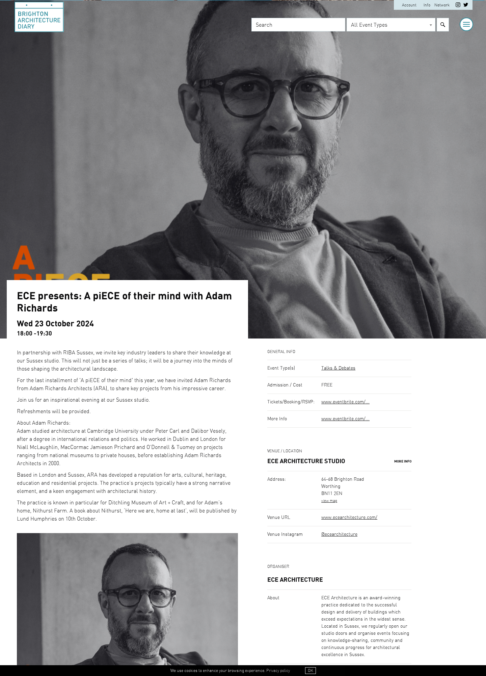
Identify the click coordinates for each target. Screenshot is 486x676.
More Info (402, 461)
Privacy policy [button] (278, 671)
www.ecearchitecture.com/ (349, 517)
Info (427, 5)
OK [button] (310, 671)
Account (409, 5)
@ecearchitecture (339, 534)
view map (329, 501)
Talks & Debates (338, 368)
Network (442, 5)
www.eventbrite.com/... (345, 402)
